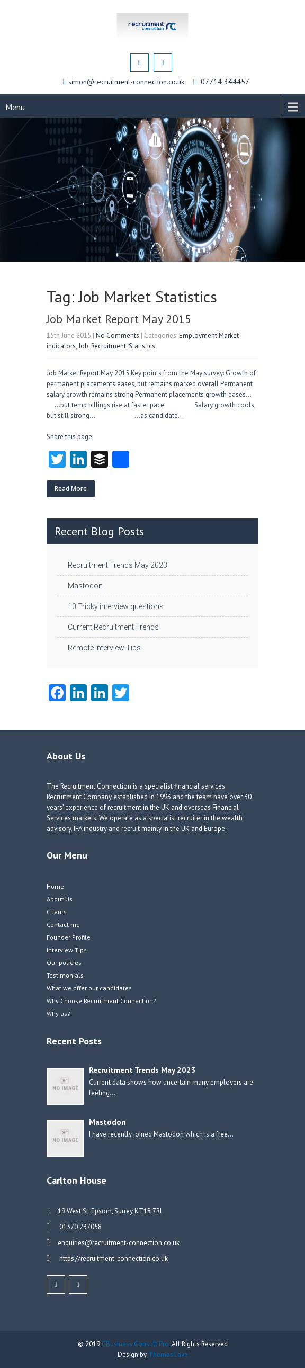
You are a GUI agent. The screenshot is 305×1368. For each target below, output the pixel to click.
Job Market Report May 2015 (119, 318)
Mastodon (85, 586)
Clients (57, 912)
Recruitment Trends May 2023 (117, 565)
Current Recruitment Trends (113, 627)
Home (55, 886)
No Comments (117, 335)
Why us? (58, 1013)
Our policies (64, 963)
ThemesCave (168, 1354)
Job (83, 346)
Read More (71, 488)
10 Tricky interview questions (116, 606)
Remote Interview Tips (104, 647)
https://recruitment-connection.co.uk (113, 1258)
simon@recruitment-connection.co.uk (127, 81)
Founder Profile (69, 937)
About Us (60, 899)
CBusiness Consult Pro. (137, 1343)
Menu (15, 107)
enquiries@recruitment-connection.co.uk (119, 1242)
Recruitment (108, 346)
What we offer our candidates (89, 988)
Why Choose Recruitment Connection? (101, 1001)
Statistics (142, 346)
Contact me (63, 924)
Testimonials (65, 975)
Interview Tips (67, 950)
